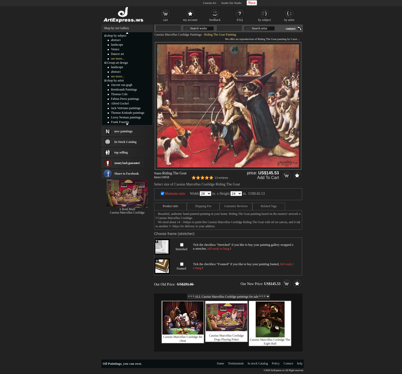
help (299, 363)
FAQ (240, 20)
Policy (276, 363)
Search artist (259, 28)
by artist (289, 20)
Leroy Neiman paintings (126, 117)
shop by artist (115, 80)
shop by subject (116, 35)
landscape (117, 44)
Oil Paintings (112, 363)
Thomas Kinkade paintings (127, 113)
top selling (121, 152)
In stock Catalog (258, 363)
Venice (115, 49)
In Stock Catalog (125, 142)
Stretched (181, 249)
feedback (214, 20)
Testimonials (236, 363)
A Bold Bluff (127, 209)
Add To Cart (268, 177)
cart (165, 20)
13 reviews (221, 178)
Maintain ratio (175, 194)
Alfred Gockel (120, 103)
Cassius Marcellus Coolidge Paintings (178, 34)
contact (290, 28)
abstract (115, 40)
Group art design (117, 62)
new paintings (123, 131)
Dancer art (117, 54)
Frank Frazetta (120, 122)
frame (220, 363)
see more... (117, 58)
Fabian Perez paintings (125, 99)
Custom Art (209, 2)
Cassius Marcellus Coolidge (127, 212)
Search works (198, 28)
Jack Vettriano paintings (126, 108)
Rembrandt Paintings (124, 89)
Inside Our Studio (231, 2)
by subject (264, 20)
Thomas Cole (119, 94)
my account (190, 20)
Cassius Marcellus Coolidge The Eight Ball (270, 341)
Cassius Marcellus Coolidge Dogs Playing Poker (226, 337)
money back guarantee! (127, 163)
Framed (181, 268)
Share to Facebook (126, 173)
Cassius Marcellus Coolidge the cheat (182, 339)
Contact (288, 363)
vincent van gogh (121, 85)
